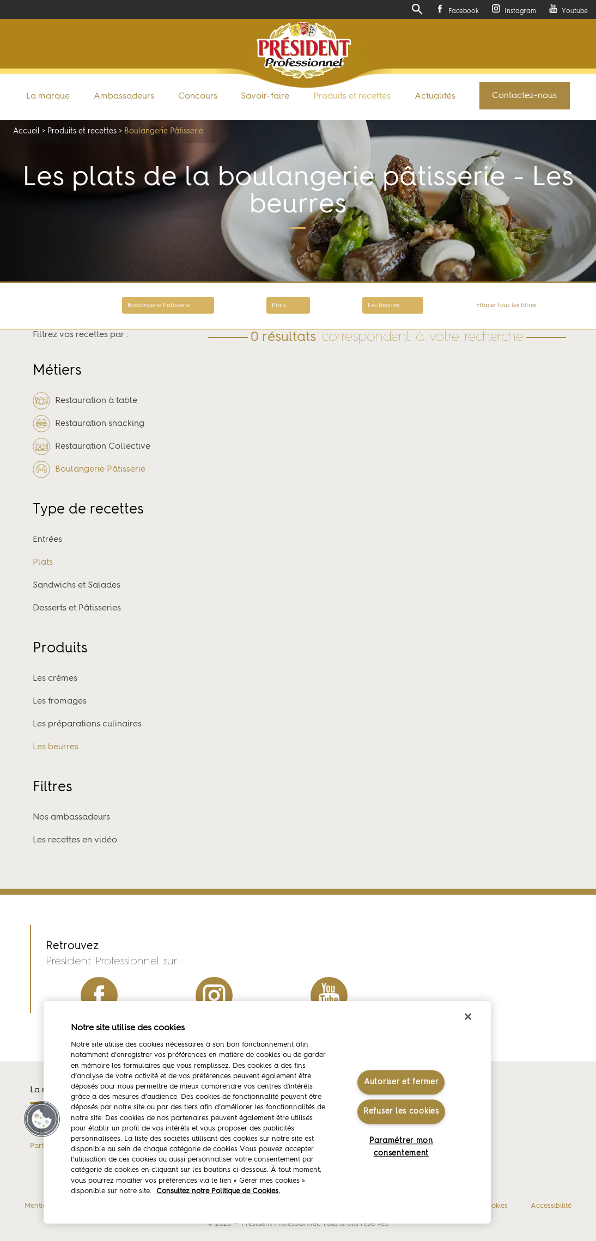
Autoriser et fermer (401, 1082)
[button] (42, 1119)
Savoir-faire (265, 96)
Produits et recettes (352, 96)
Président (303, 50)
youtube (329, 995)
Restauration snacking (88, 423)
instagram (214, 995)
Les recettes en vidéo (75, 840)
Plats (279, 306)
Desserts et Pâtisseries (77, 608)
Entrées (47, 539)
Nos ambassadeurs (71, 817)
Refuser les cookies (401, 1112)
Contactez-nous (524, 95)
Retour (48, 306)
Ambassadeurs (124, 96)
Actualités (435, 96)
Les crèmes (55, 678)
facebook (99, 995)
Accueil (26, 131)
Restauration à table (85, 400)
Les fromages (60, 701)
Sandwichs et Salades (76, 585)
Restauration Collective (91, 446)
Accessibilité (551, 1205)
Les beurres (383, 306)
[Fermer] (468, 1017)
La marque (48, 96)
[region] (267, 1112)
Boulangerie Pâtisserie (158, 306)
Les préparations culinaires (87, 724)
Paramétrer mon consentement (401, 1147)
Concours (197, 96)
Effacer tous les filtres (506, 306)
